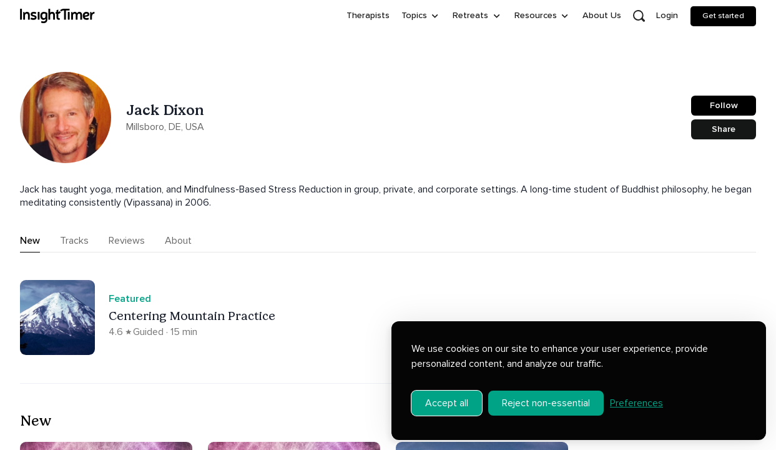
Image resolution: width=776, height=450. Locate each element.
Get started (723, 16)
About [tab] (178, 240)
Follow (724, 105)
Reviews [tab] (127, 240)
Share (723, 129)
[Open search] (639, 16)
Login (667, 15)
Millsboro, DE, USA (165, 127)
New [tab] (30, 240)
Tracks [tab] (74, 240)
